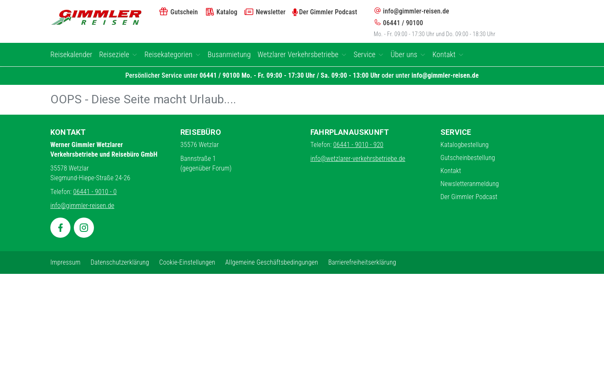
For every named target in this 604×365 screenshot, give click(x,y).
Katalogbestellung (464, 145)
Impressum (65, 262)
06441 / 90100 (398, 22)
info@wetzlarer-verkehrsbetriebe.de (357, 159)
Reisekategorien (172, 54)
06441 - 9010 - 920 (358, 145)
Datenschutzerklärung (120, 262)
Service (369, 54)
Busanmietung (229, 54)
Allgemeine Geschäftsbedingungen (271, 262)
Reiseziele (118, 54)
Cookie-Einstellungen (187, 262)
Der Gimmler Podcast (468, 197)
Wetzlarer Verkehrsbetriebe (302, 54)
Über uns (408, 54)
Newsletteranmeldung (469, 184)
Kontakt (448, 54)
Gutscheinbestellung (467, 158)
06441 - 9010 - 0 (95, 192)
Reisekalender (71, 54)
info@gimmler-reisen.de (411, 11)
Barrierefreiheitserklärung (362, 262)
